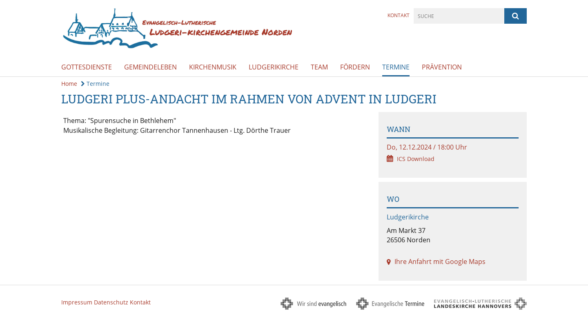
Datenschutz (111, 302)
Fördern (355, 67)
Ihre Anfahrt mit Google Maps (440, 261)
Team (319, 67)
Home (69, 83)
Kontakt (399, 15)
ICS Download (415, 159)
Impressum (76, 302)
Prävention (442, 67)
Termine (396, 67)
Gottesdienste (86, 67)
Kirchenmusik (212, 67)
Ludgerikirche (273, 67)
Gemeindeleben (150, 67)
